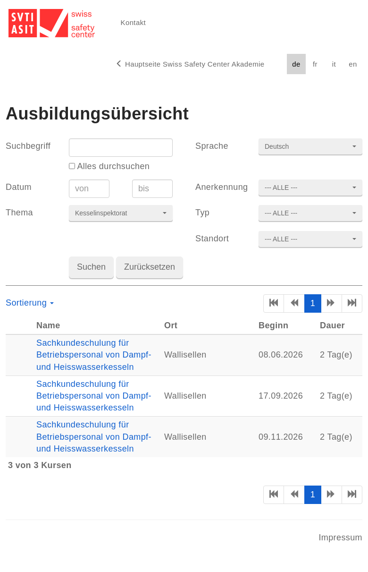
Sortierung (30, 302)
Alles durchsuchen (109, 166)
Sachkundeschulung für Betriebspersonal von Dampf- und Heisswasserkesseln (93, 354)
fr (315, 64)
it (334, 64)
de (296, 64)
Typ (202, 212)
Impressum (340, 537)
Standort (212, 238)
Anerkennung (221, 187)
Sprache (211, 146)
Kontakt (133, 22)
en (353, 64)
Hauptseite (190, 64)
